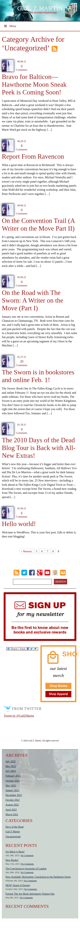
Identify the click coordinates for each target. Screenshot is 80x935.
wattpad (63, 573)
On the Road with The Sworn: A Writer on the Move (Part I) (32, 300)
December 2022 (14, 795)
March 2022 (12, 814)
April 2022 (11, 809)
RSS (16, 573)
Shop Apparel (58, 694)
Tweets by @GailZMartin (19, 715)
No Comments (27, 855)
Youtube (47, 573)
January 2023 (12, 790)
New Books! (12, 860)
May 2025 (11, 766)
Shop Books (58, 685)
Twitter (24, 573)
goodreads (55, 573)
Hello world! (19, 524)
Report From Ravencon (33, 156)
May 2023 (11, 785)
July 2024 (11, 771)
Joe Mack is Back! (15, 851)
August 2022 (12, 804)
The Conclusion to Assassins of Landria (26, 868)
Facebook (32, 573)
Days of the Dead (15, 826)
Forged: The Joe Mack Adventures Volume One (30, 893)
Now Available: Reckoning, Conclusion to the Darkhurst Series (38, 877)
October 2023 (13, 780)
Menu (10, 26)
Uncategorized (13, 836)
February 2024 (13, 776)
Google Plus (40, 573)
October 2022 (13, 800)
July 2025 (11, 761)
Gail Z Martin (13, 831)
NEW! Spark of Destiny (18, 885)
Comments (21, 67)
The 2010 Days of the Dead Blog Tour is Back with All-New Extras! (38, 447)
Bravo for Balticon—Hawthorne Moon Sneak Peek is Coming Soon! (34, 84)
